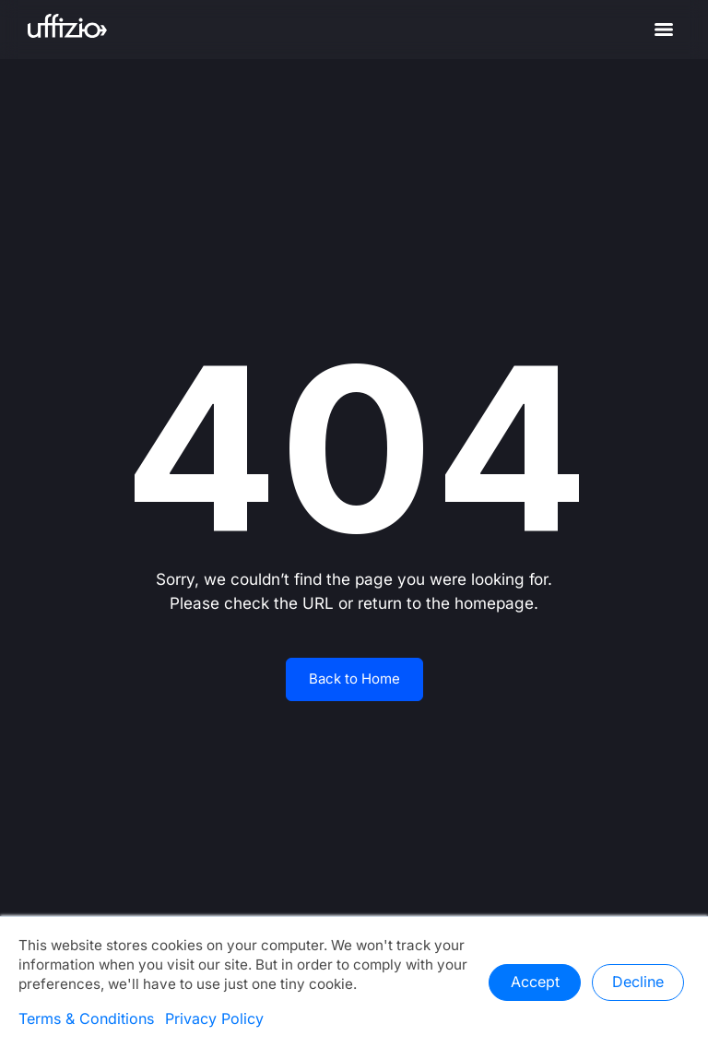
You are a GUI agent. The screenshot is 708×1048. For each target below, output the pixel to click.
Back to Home (354, 679)
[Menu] (663, 29)
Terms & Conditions (86, 1019)
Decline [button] (638, 982)
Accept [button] (535, 982)
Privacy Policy (214, 1019)
